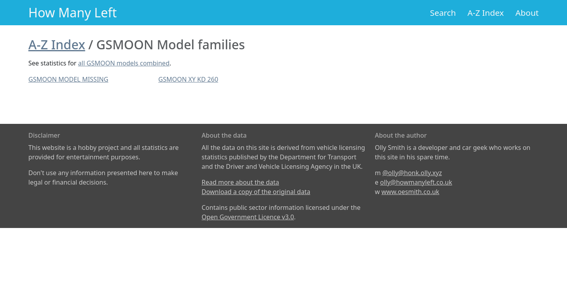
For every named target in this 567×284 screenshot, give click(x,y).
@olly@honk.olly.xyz (412, 172)
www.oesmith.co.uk (410, 191)
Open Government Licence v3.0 (248, 217)
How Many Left (72, 12)
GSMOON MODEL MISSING (68, 79)
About (527, 12)
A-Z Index (485, 12)
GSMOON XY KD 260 (188, 79)
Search (443, 12)
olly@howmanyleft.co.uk (416, 182)
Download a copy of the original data (256, 191)
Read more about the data (240, 182)
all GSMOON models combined (123, 63)
